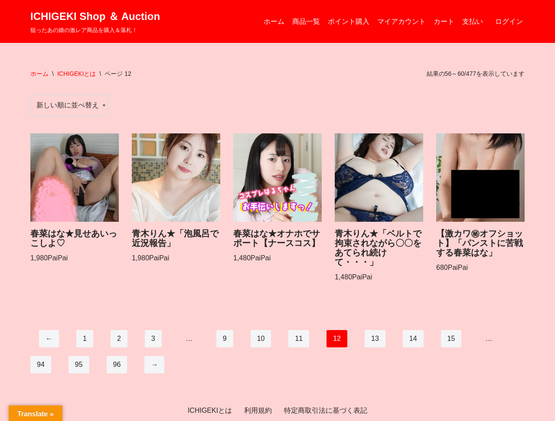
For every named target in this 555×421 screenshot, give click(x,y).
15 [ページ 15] (451, 338)
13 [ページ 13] (375, 338)
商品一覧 (306, 21)
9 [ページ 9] (225, 338)
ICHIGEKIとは (76, 73)
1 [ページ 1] (85, 338)
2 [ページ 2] (119, 338)
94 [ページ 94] (41, 364)
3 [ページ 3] (153, 338)
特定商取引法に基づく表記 (325, 410)
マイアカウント (401, 21)
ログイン (509, 21)
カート (444, 21)
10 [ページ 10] (261, 338)
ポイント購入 (348, 21)
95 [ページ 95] (79, 364)
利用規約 (258, 410)
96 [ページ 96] (117, 364)
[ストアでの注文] (69, 105)
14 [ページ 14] (413, 338)
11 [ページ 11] (299, 338)
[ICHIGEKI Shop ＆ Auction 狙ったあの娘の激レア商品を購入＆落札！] (95, 21)
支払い (472, 21)
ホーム (274, 21)
